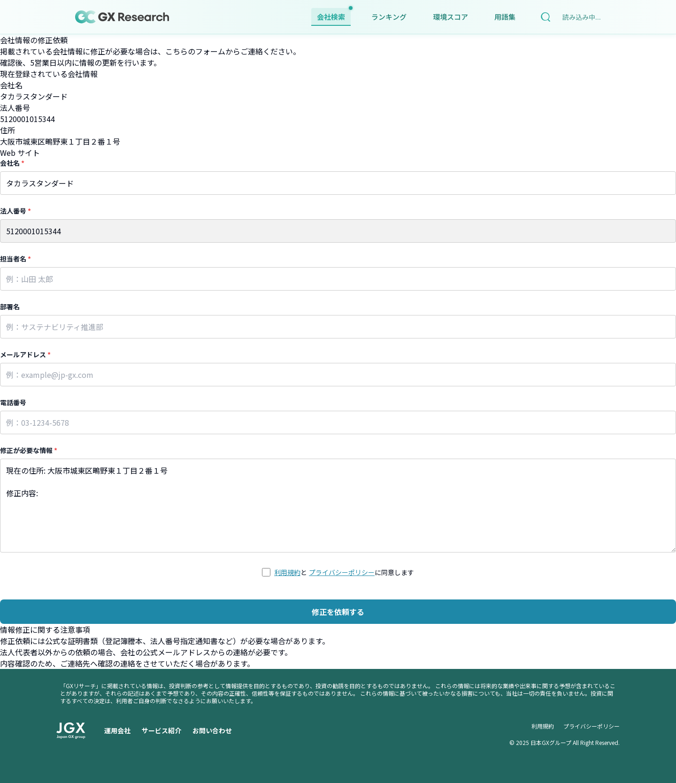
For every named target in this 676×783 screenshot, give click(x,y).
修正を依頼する (338, 611)
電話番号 (13, 402)
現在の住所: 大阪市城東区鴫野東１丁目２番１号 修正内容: (338, 506)
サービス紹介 (161, 730)
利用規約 (287, 572)
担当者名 (15, 258)
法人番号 (15, 210)
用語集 (504, 17)
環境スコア (450, 17)
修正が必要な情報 (28, 450)
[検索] (545, 17)
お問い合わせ (212, 730)
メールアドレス (25, 354)
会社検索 (334, 15)
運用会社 (117, 730)
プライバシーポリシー (342, 572)
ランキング (389, 17)
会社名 (12, 163)
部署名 (10, 306)
